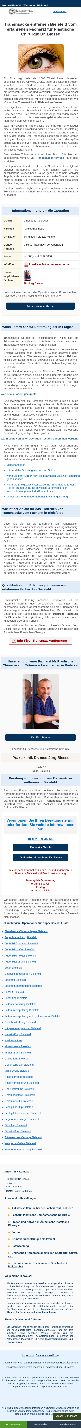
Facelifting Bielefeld (16, 998)
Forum (16, 1232)
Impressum (28, 1355)
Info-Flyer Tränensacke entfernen (49, 264)
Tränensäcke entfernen (40, 306)
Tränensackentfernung (50, 157)
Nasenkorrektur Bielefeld (19, 1076)
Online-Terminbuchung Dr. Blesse (41, 857)
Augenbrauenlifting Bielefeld (21, 937)
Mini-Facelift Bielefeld (17, 1070)
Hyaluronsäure (13, 1040)
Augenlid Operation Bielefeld (21, 943)
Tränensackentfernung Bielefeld (23, 1137)
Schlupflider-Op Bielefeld (19, 1107)
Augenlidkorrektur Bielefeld (20, 955)
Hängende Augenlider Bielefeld (23, 1028)
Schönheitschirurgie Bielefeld (20, 1400)
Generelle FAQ (60, 11)
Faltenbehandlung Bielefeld (20, 1004)
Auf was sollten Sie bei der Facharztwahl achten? (42, 1208)
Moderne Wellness (12, 1362)
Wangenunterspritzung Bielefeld (23, 1149)
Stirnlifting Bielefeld (16, 1125)
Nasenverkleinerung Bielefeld (22, 1082)
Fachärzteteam (41, 1330)
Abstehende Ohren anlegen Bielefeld (26, 931)
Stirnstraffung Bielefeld (18, 1131)
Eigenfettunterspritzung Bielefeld (23, 985)
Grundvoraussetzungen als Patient (33, 1239)
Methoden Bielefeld (36, 5)
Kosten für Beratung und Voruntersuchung (31, 1312)
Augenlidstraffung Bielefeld (20, 961)
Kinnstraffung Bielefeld (18, 1052)
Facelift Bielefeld (14, 992)
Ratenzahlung (20, 1246)
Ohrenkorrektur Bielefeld (19, 1101)
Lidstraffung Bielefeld (17, 1058)
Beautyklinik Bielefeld (16, 1392)
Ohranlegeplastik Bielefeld (20, 1094)
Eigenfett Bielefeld (15, 979)
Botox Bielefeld (13, 967)
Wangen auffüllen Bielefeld (20, 1143)
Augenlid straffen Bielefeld (20, 949)
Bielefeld (16, 5)
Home (6, 5)
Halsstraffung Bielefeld (18, 1034)
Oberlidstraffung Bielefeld (19, 1088)
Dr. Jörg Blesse (33, 283)
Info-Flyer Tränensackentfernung (42, 640)
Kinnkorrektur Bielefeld (18, 1046)
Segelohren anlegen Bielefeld (22, 1119)
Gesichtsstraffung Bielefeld (20, 1022)
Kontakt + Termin (40, 847)
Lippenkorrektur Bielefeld (19, 1064)
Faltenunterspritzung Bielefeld (22, 1010)
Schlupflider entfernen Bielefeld (23, 1113)
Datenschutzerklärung (47, 1355)
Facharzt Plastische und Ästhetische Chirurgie (41, 1215)
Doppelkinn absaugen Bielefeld (23, 973)
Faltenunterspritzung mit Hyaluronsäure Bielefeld (33, 1016)
